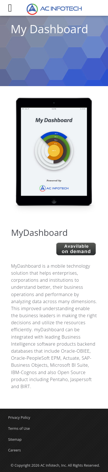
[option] (54, 155)
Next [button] (101, 155)
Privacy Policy (19, 417)
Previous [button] (7, 155)
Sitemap (15, 439)
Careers (14, 450)
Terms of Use (19, 428)
